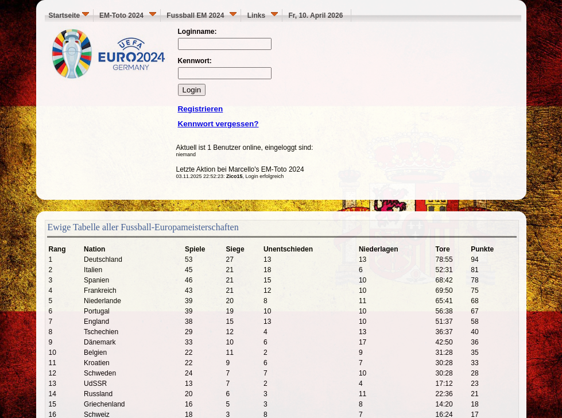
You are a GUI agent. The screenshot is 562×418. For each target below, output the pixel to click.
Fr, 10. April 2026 (317, 15)
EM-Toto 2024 (127, 15)
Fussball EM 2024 (201, 15)
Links (262, 15)
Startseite (69, 15)
